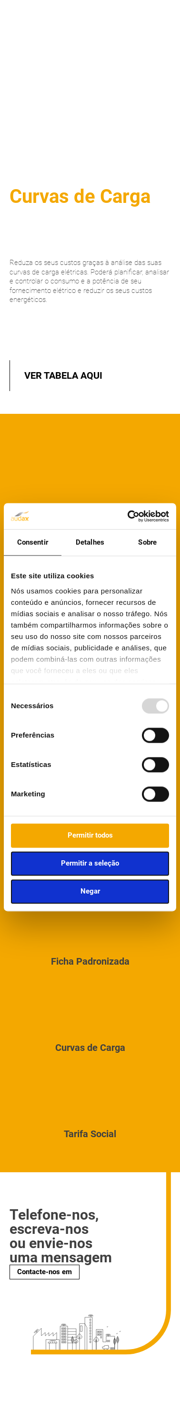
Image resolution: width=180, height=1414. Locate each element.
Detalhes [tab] (90, 542)
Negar (90, 891)
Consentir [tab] (32, 542)
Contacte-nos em (44, 1272)
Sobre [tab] (147, 542)
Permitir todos (90, 835)
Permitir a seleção (90, 863)
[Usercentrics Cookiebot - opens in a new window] (128, 516)
